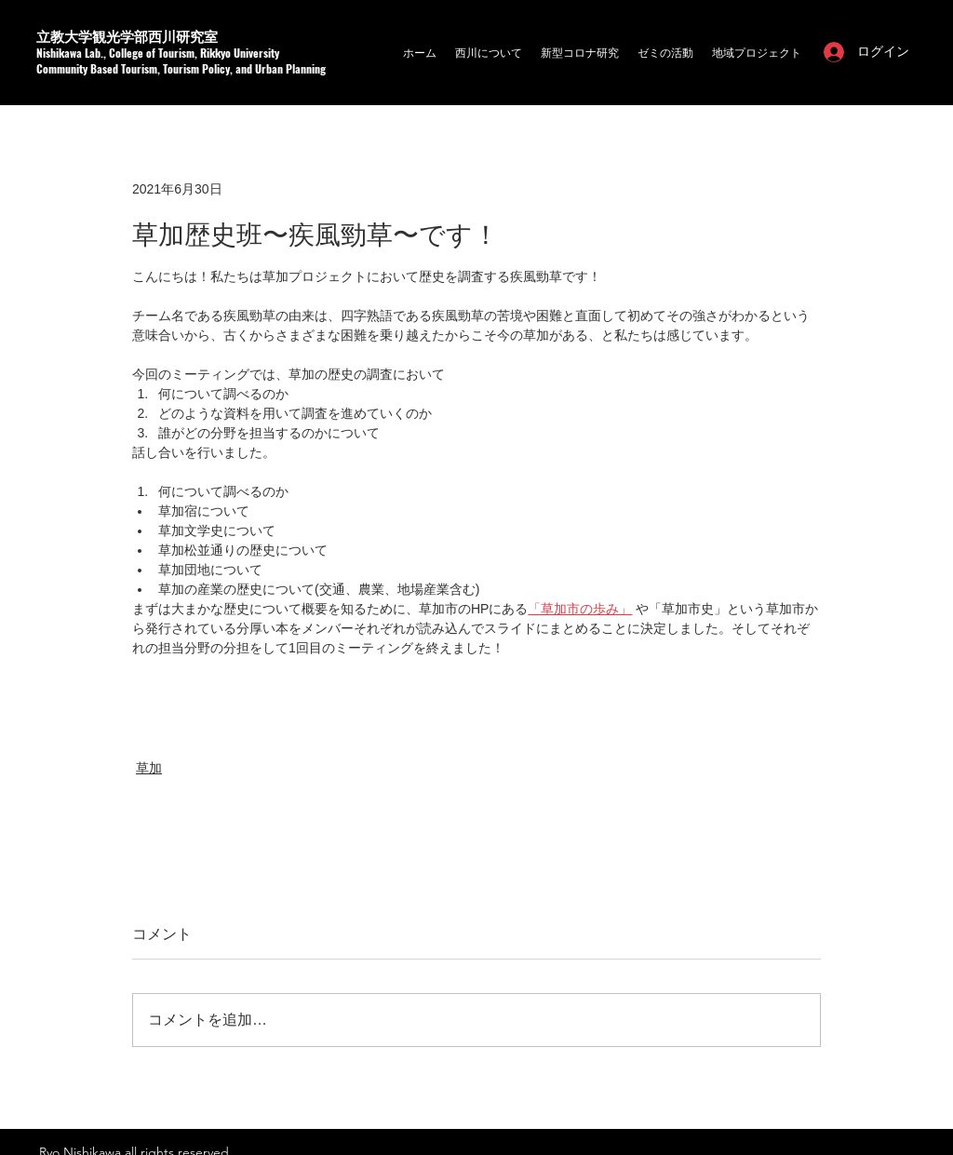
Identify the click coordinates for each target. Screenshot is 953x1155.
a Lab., (92, 52)
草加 (149, 767)
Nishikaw (56, 52)
